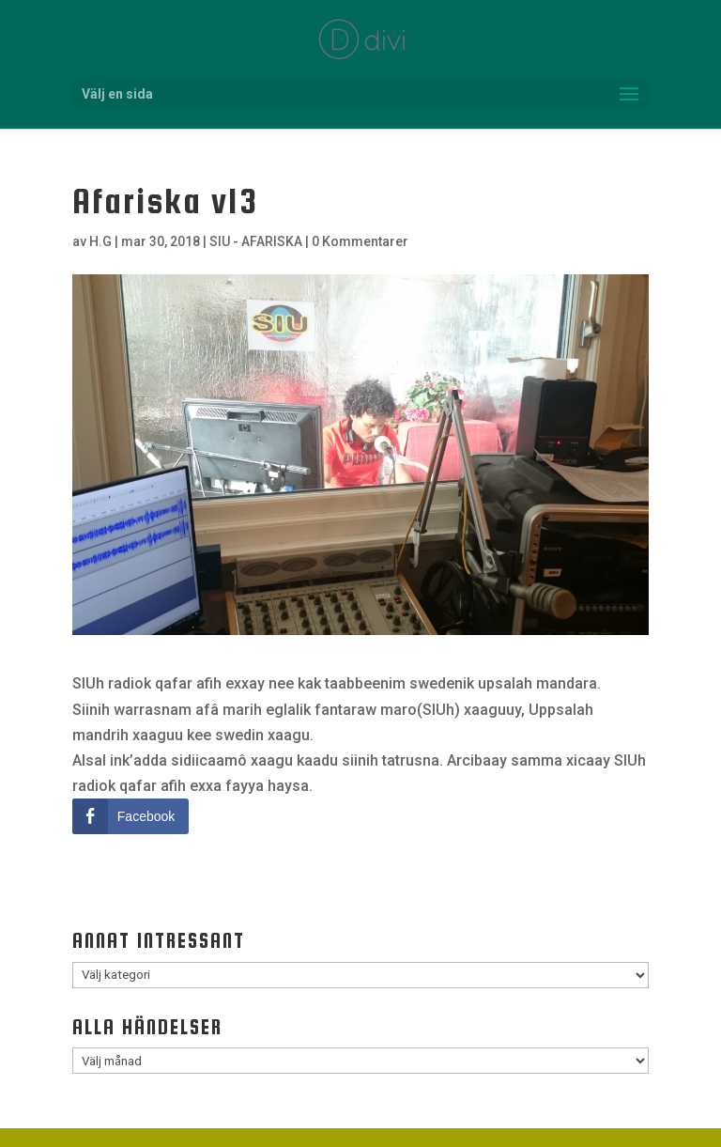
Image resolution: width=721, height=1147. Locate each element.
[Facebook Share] (130, 816)
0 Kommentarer (360, 241)
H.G (100, 241)
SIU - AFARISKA (255, 241)
